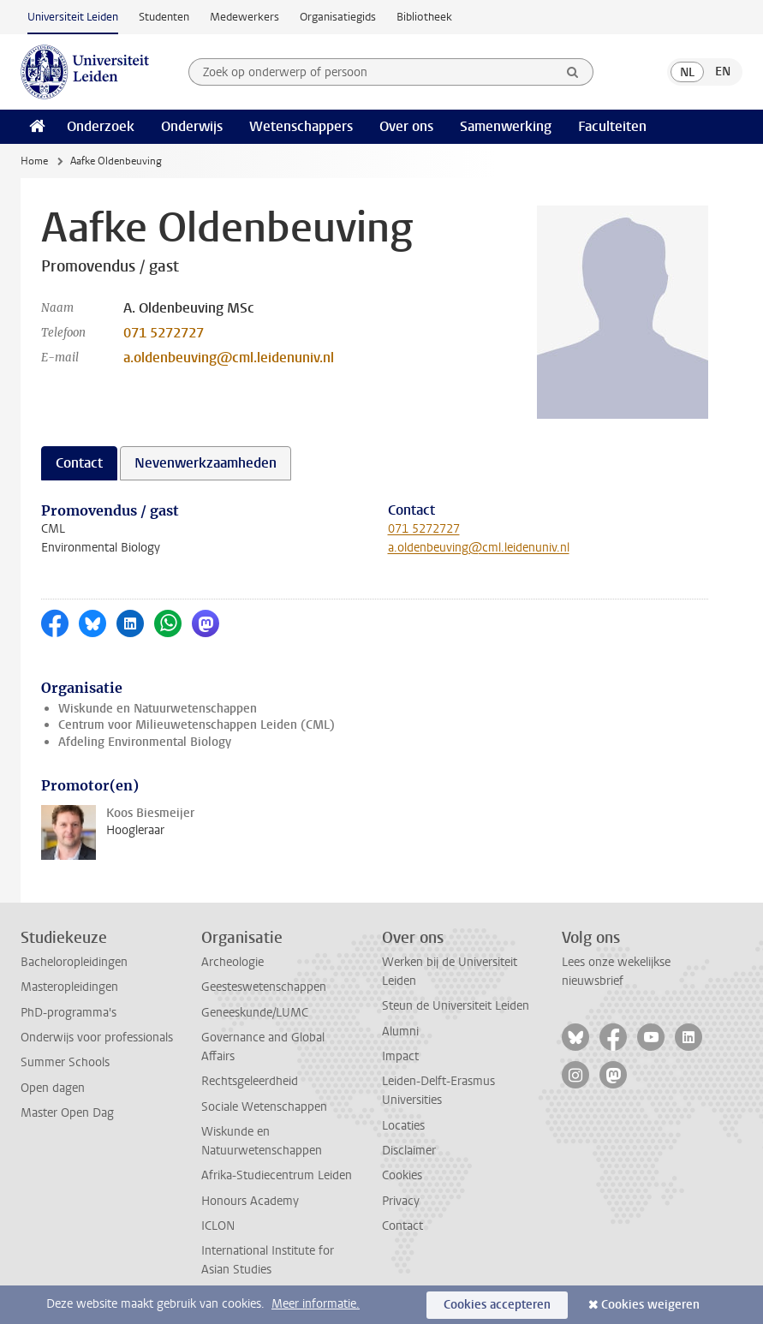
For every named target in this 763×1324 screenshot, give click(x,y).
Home (34, 161)
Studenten (164, 16)
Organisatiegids (338, 16)
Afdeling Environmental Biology (144, 742)
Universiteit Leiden (72, 16)
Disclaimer (409, 1150)
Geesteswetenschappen (263, 987)
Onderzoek (100, 126)
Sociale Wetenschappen (264, 1107)
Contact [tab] (79, 463)
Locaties (403, 1126)
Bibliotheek (424, 16)
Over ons (406, 126)
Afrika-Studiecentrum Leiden (276, 1175)
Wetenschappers (301, 126)
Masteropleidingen (69, 987)
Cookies (402, 1175)
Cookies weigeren (650, 1305)
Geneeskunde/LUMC (254, 1013)
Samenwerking (505, 126)
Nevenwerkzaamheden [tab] (205, 463)
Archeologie (232, 962)
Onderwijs (192, 126)
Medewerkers (244, 16)
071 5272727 (163, 333)
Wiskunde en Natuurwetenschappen (157, 709)
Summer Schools (65, 1062)
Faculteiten (612, 126)
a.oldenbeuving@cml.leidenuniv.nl (228, 358)
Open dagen (53, 1088)
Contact (402, 1226)
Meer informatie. (315, 1304)
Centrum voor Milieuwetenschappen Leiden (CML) (196, 725)
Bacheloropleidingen (74, 962)
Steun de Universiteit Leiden (455, 1006)
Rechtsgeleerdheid (249, 1081)
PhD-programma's (68, 1013)
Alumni (400, 1031)
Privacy (401, 1201)
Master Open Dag (67, 1113)
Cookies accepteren (497, 1305)
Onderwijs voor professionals (97, 1037)
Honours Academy (250, 1201)
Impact (400, 1056)
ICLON (218, 1226)
